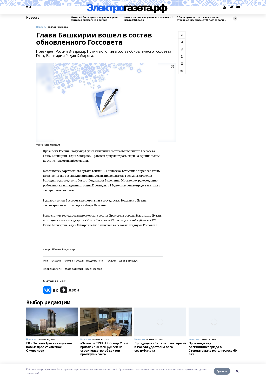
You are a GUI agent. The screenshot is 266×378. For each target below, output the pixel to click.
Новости (41, 27)
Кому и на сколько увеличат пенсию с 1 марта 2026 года (148, 18)
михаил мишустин (52, 269)
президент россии (74, 260)
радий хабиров (93, 269)
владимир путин (95, 260)
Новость (32, 17)
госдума (111, 260)
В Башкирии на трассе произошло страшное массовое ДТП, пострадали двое (200, 18)
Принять (222, 371)
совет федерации (128, 260)
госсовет (56, 260)
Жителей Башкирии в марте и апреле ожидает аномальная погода (94, 18)
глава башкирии (74, 269)
